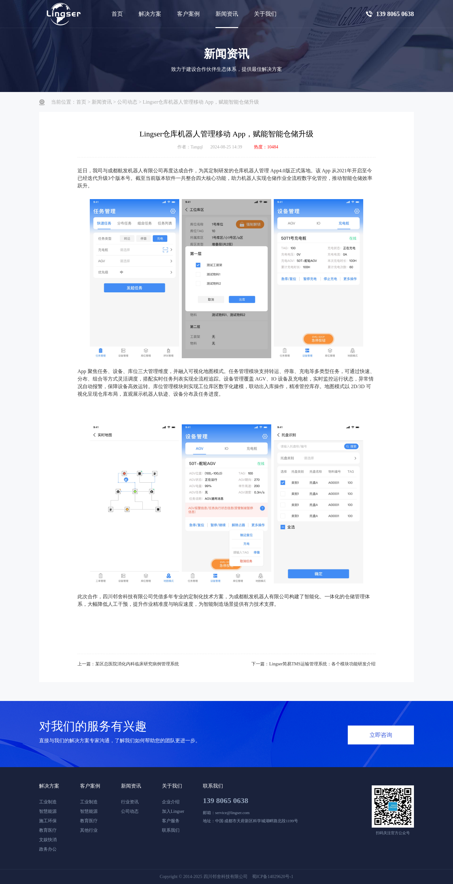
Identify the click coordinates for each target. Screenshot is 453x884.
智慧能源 (48, 811)
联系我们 (171, 830)
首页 (117, 14)
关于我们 (172, 786)
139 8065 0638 (225, 800)
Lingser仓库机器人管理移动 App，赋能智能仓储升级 (201, 102)
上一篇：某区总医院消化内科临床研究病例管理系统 (128, 664)
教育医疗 (48, 830)
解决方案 (150, 14)
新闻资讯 (102, 102)
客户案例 (90, 786)
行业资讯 (130, 802)
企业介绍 (171, 802)
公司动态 (127, 102)
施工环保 (48, 820)
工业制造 (48, 802)
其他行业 (89, 830)
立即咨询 (381, 735)
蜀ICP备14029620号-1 (272, 876)
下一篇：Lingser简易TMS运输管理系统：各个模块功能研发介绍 (313, 664)
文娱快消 (48, 839)
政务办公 (48, 849)
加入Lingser (173, 811)
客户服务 (171, 820)
